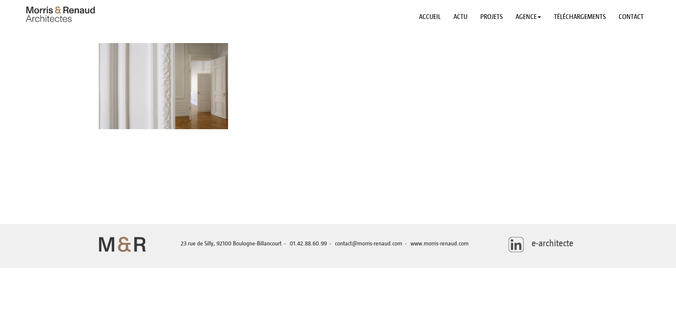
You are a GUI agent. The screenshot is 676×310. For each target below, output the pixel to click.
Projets (491, 16)
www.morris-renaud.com (439, 244)
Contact (631, 16)
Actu (460, 16)
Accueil (430, 16)
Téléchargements (580, 16)
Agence (528, 16)
